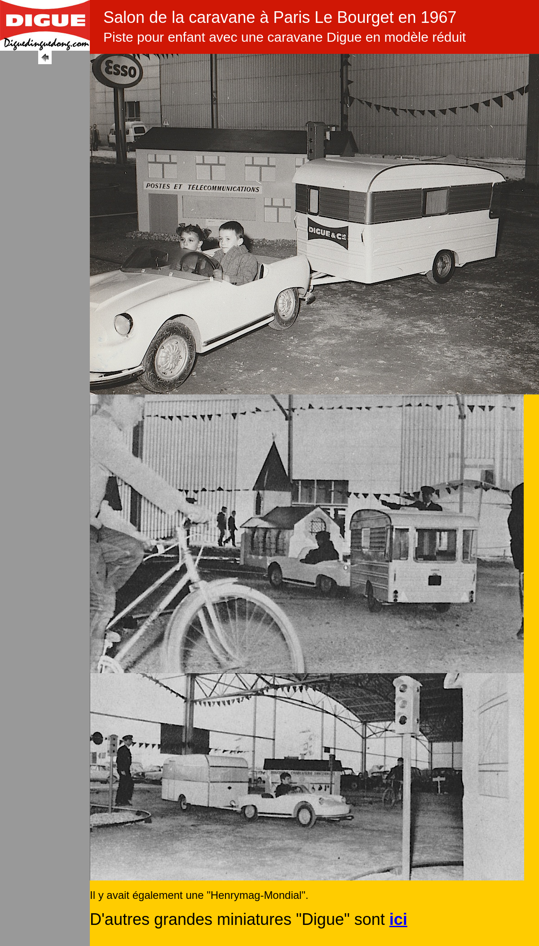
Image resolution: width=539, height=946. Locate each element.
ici (398, 919)
